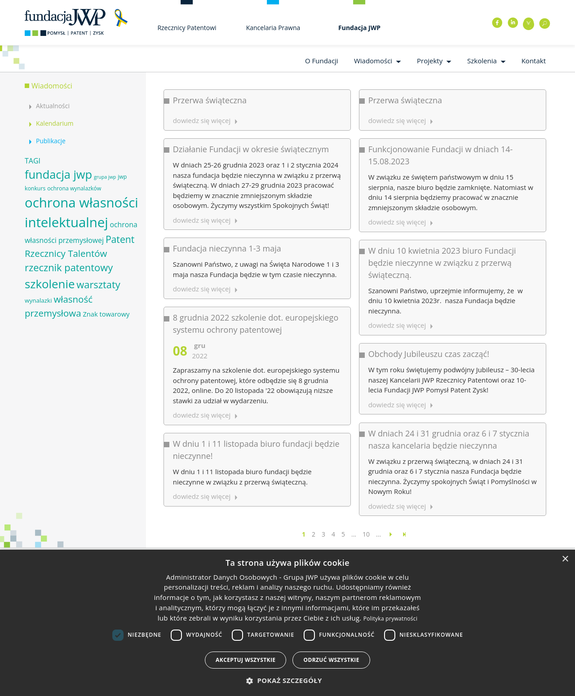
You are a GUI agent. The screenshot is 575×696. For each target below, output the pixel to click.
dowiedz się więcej (202, 120)
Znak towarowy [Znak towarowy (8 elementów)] (106, 313)
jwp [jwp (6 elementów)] (122, 177)
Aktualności (53, 105)
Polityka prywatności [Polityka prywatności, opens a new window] (390, 618)
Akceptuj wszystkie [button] (245, 660)
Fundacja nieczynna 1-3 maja (227, 245)
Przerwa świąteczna (210, 100)
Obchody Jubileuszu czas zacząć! (424, 349)
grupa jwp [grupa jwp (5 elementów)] (105, 177)
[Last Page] (404, 534)
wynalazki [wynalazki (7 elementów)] (38, 300)
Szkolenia (482, 60)
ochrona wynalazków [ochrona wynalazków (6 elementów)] (74, 188)
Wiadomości (373, 60)
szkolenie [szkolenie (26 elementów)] (50, 284)
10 (366, 534)
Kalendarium (54, 123)
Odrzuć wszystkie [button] (331, 660)
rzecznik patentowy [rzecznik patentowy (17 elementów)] (69, 267)
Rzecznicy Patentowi (186, 27)
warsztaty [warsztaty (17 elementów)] (98, 284)
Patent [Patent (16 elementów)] (120, 239)
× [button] (565, 559)
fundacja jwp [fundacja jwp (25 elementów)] (58, 174)
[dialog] (287, 623)
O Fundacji (321, 60)
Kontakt (534, 60)
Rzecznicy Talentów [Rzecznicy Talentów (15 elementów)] (66, 253)
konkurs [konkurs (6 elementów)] (35, 188)
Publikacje (51, 141)
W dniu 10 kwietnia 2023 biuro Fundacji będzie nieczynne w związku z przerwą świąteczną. (438, 259)
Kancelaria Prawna (273, 27)
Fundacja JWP (359, 27)
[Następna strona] (391, 534)
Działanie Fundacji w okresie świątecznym (251, 148)
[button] (287, 680)
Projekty (429, 60)
